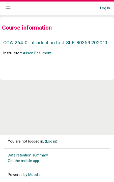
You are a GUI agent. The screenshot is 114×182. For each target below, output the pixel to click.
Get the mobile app (23, 160)
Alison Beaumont (37, 53)
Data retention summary (28, 155)
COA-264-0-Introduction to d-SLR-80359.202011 (55, 43)
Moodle (34, 174)
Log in (105, 8)
